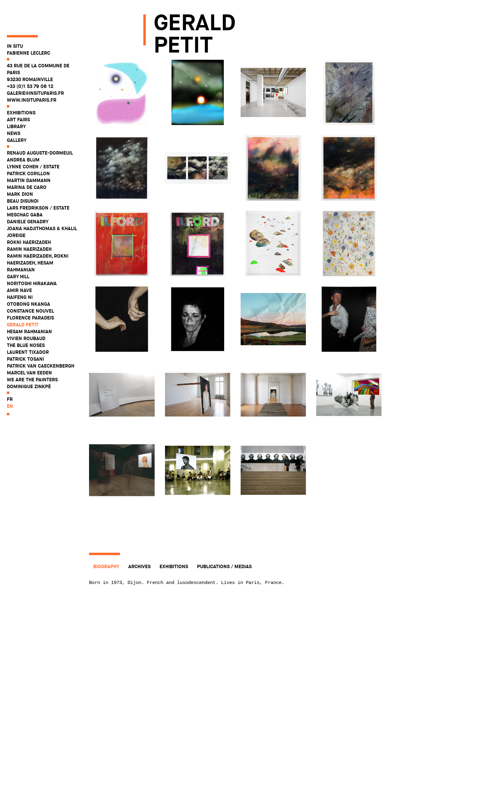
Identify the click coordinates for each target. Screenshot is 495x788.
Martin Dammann (29, 156)
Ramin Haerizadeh (29, 224)
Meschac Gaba (25, 190)
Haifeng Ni (20, 272)
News (13, 108)
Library (16, 102)
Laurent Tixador (28, 327)
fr (10, 374)
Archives (139, 566)
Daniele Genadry (27, 197)
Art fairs (18, 95)
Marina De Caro (26, 162)
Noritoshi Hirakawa (32, 259)
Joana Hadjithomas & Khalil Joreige (42, 207)
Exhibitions (21, 88)
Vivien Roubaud (26, 314)
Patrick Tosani (25, 334)
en (10, 381)
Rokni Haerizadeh (29, 217)
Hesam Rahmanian (29, 307)
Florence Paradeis (30, 293)
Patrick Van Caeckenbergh (40, 341)
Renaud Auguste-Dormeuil (40, 128)
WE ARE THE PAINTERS (32, 355)
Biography (106, 566)
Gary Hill (18, 252)
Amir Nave (19, 265)
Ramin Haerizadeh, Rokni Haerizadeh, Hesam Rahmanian (37, 238)
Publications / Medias (224, 566)
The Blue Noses (26, 320)
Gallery (16, 115)
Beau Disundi (22, 176)
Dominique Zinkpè (29, 362)
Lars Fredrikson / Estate (38, 183)
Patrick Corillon (28, 149)
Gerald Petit (22, 300)
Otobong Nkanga (28, 279)
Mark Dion (20, 169)
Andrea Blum (23, 135)
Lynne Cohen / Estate (33, 142)
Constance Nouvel (30, 286)
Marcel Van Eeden (29, 348)
